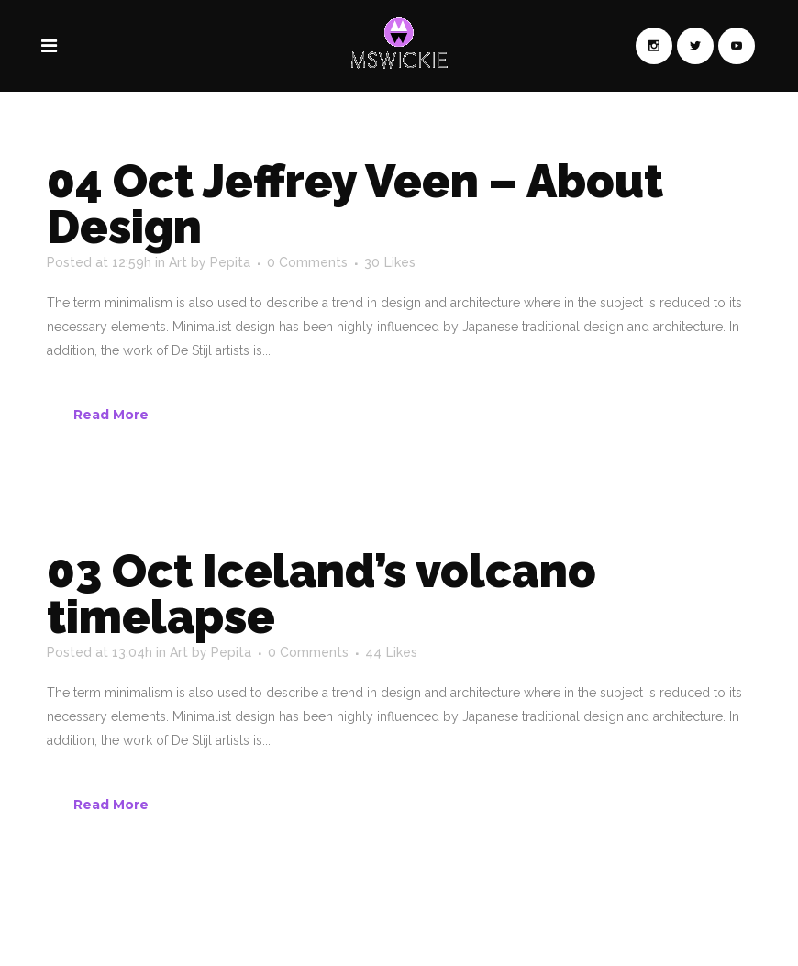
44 (391, 652)
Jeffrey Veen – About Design (355, 204)
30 (390, 262)
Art (178, 262)
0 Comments (307, 262)
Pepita (230, 262)
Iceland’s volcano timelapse (321, 594)
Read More (111, 414)
